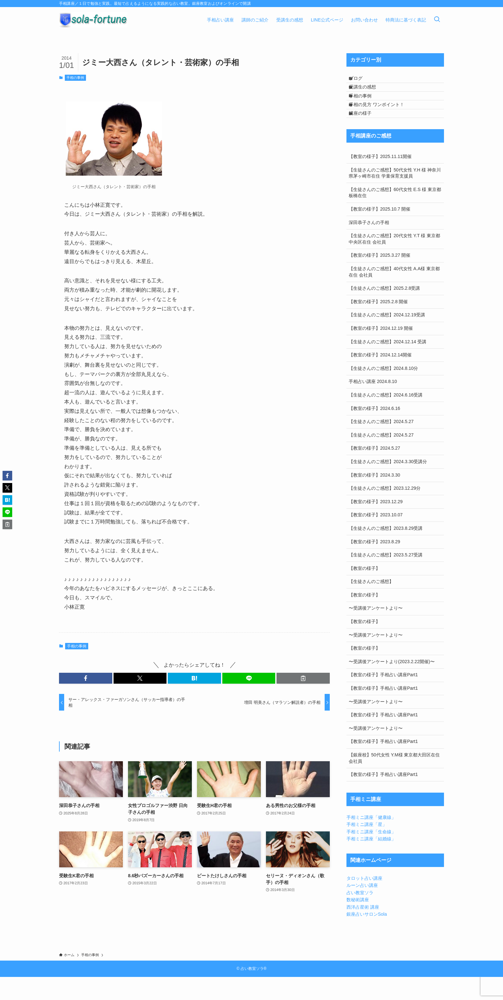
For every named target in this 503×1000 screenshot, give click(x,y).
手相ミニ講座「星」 (366, 847)
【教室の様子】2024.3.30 (374, 497)
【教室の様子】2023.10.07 (376, 537)
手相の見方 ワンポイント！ (382, 120)
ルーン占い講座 (362, 908)
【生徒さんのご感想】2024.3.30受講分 (388, 484)
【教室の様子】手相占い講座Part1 (383, 697)
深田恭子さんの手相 (369, 245)
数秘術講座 (357, 922)
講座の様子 (365, 133)
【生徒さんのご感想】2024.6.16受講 (385, 418)
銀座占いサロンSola (366, 937)
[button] (85, 678)
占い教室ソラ (359, 915)
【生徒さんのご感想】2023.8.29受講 (385, 551)
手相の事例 (75, 77)
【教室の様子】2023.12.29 (376, 524)
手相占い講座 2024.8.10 (373, 404)
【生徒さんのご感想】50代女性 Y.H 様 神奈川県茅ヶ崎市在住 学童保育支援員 (395, 196)
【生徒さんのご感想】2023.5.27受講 (385, 577)
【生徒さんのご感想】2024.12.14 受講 (387, 364)
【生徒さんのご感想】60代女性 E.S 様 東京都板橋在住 (395, 215)
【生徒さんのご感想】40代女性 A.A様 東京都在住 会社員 (394, 295)
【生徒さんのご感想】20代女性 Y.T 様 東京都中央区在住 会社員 (394, 262)
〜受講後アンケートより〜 (376, 631)
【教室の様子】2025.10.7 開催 (379, 232)
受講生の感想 (367, 93)
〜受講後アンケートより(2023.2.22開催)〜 (392, 684)
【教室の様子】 (364, 591)
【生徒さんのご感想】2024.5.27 (381, 444)
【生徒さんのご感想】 (371, 604)
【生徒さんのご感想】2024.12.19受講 (387, 337)
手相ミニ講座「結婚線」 (371, 861)
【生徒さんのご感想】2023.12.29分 (385, 511)
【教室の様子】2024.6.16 (374, 431)
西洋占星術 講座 (362, 929)
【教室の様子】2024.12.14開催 (380, 377)
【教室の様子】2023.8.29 (374, 564)
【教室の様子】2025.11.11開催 (380, 179)
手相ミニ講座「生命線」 (371, 854)
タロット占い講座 (364, 901)
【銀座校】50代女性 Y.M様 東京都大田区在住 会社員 (394, 781)
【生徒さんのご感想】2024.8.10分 (383, 391)
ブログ (361, 80)
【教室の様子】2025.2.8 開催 (378, 324)
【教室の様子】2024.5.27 (374, 471)
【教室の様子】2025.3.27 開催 (379, 278)
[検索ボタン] (437, 20)
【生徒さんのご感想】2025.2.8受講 (384, 311)
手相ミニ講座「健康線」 (371, 840)
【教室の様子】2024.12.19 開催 (381, 351)
